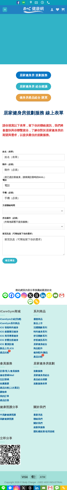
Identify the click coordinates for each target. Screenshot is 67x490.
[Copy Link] (36, 301)
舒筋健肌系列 (40, 340)
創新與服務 (39, 427)
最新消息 (38, 414)
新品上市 (38, 323)
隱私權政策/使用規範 (44, 431)
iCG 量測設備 (7, 344)
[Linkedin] (43, 295)
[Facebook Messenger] (18, 295)
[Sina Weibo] (49, 295)
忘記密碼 (4, 379)
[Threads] (36, 295)
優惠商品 (38, 319)
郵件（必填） (8, 164)
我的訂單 (4, 396)
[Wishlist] (57, 9)
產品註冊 (4, 400)
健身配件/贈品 (41, 352)
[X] (30, 295)
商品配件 (38, 348)
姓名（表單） (8, 152)
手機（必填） (8, 193)
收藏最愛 (4, 383)
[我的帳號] (52, 9)
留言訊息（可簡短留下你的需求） (18, 234)
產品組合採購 (40, 379)
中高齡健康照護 (8, 414)
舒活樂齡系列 (40, 336)
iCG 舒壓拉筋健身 (9, 340)
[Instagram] (24, 295)
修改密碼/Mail (7, 375)
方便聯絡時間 (8, 205)
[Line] (5, 295)
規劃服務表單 (40, 383)
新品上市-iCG (7, 348)
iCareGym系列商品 (10, 323)
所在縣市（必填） (10, 218)
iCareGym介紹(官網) (10, 319)
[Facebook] (11, 295)
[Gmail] (62, 295)
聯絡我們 (38, 419)
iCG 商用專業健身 (9, 336)
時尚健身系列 (40, 331)
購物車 (3, 392)
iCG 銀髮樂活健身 (9, 331)
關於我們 (38, 423)
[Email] (55, 295)
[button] (5, 9)
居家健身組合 (40, 344)
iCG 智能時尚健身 (9, 327)
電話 (4, 180)
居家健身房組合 (41, 375)
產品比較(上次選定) (9, 387)
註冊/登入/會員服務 (9, 371)
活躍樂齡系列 (40, 327)
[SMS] (30, 301)
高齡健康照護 (7, 419)
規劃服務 (38, 371)
